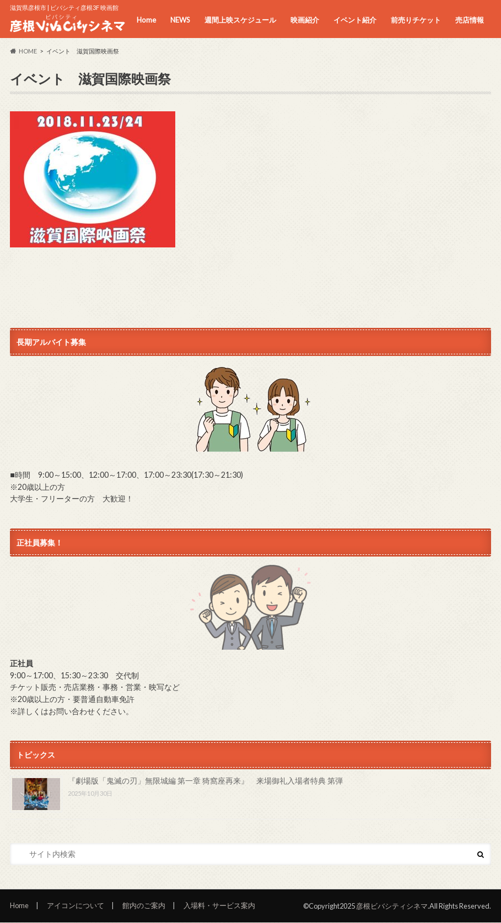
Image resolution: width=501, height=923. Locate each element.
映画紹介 (304, 19)
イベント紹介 (354, 19)
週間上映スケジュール (240, 19)
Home (146, 19)
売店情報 (469, 19)
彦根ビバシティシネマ (392, 906)
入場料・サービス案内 (219, 905)
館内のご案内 (143, 905)
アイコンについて (75, 905)
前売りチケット (416, 19)
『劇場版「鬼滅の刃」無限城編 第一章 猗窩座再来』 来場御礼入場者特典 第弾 (205, 780)
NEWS (180, 19)
